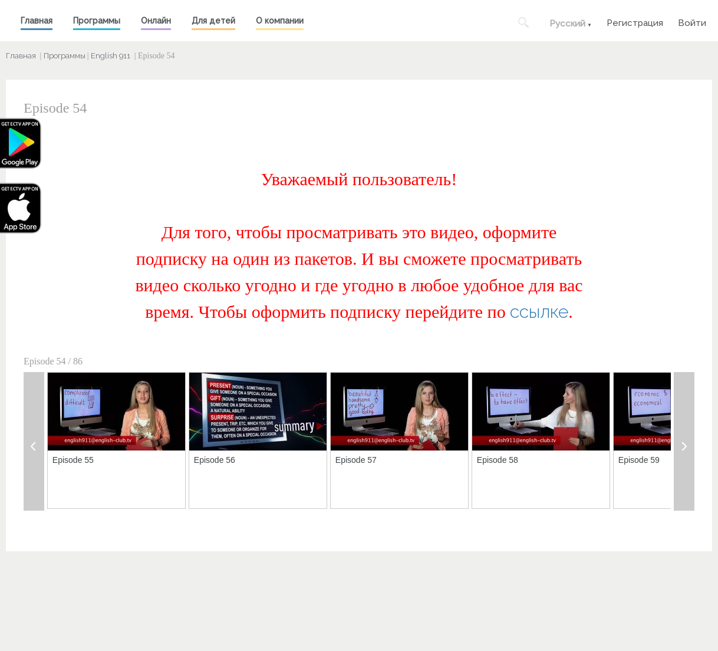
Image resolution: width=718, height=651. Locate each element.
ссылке (539, 311)
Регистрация (635, 21)
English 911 (110, 55)
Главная (36, 20)
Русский (567, 23)
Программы (96, 20)
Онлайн (156, 20)
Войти (692, 21)
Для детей (213, 20)
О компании (280, 20)
